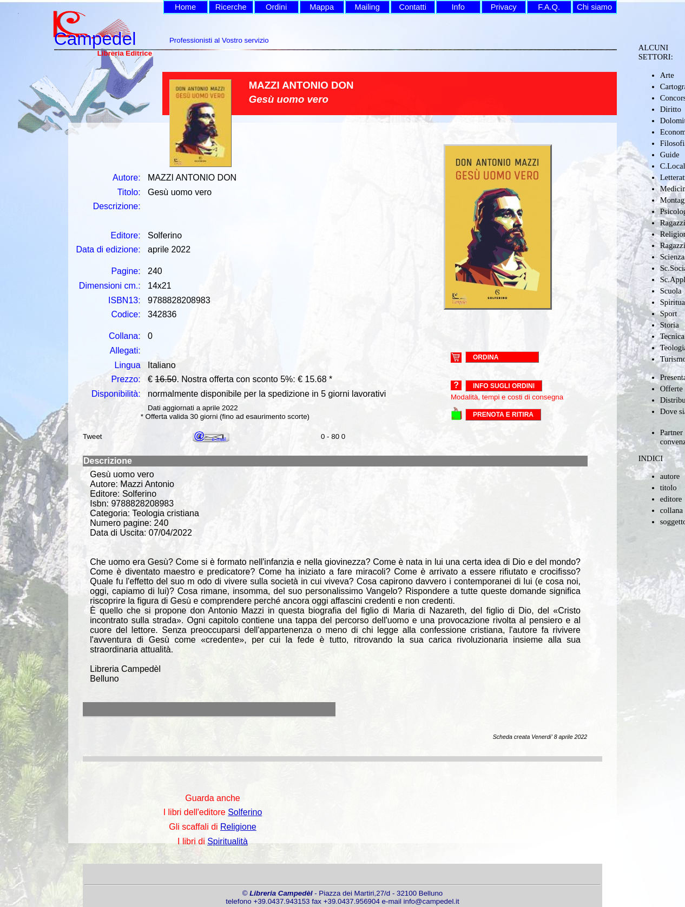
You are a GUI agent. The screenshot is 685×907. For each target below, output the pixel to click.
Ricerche (231, 7)
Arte (667, 75)
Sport (668, 313)
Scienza (672, 256)
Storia (669, 325)
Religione (238, 826)
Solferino (245, 812)
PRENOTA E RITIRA (503, 414)
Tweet (92, 436)
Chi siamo (594, 7)
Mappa (321, 7)
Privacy (504, 7)
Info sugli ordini (504, 386)
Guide (670, 154)
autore (670, 476)
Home (185, 7)
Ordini (276, 7)
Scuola (671, 290)
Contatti (412, 7)
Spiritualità (227, 841)
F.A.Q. (549, 7)
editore (671, 499)
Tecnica (672, 336)
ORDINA (485, 357)
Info (457, 7)
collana (671, 510)
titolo (668, 487)
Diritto (670, 109)
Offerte (671, 388)
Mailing (366, 7)
